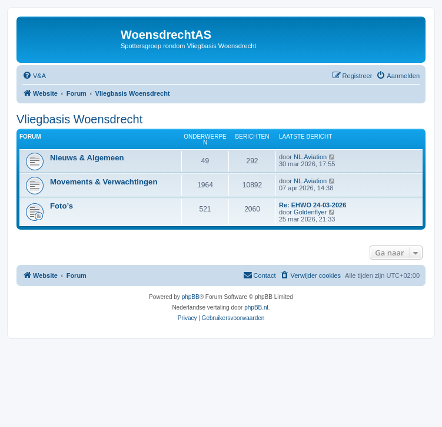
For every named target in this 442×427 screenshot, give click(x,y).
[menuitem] (34, 76)
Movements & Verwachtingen (103, 181)
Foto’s (61, 205)
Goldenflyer (310, 212)
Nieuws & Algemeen (87, 157)
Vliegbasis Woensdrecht (79, 119)
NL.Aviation (310, 156)
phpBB (191, 297)
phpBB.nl (256, 307)
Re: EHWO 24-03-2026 (312, 205)
